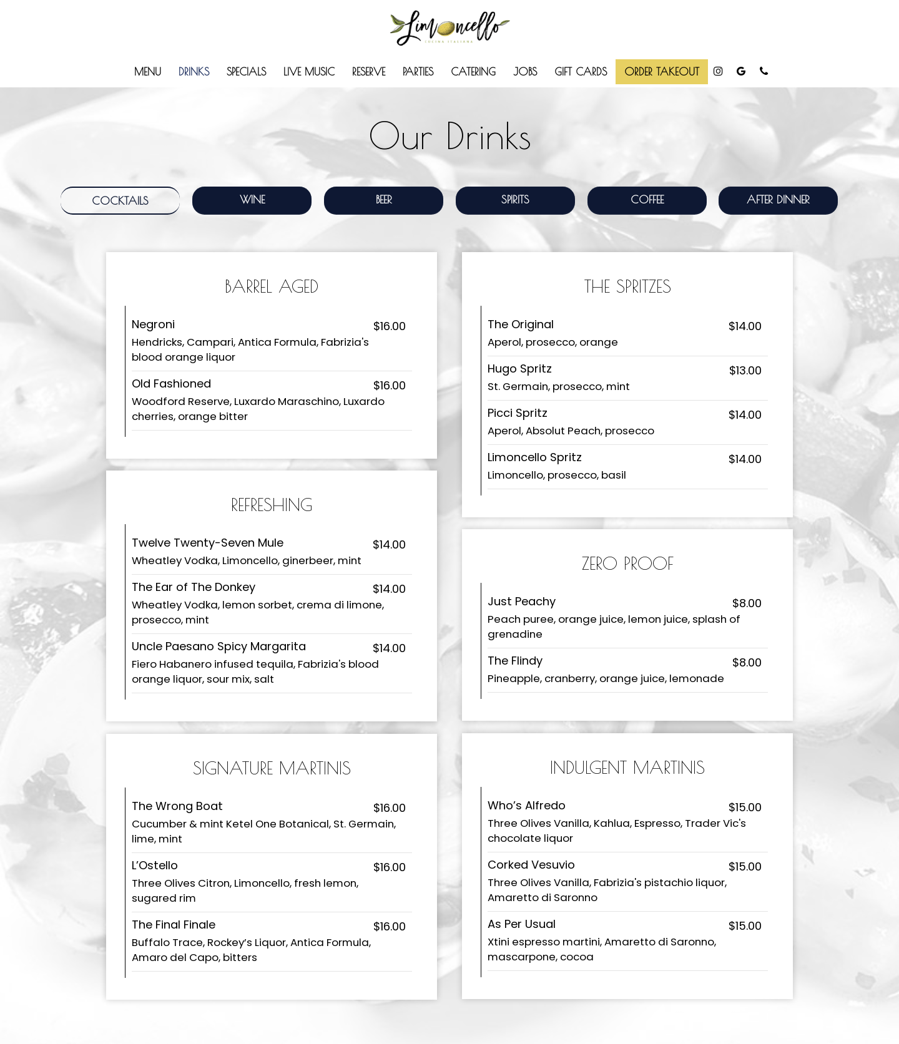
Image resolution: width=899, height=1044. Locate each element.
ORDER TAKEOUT (661, 71)
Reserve (368, 71)
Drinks (194, 71)
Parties (418, 71)
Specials (246, 71)
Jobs (525, 71)
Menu (147, 71)
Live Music (309, 71)
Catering (473, 71)
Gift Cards (580, 71)
